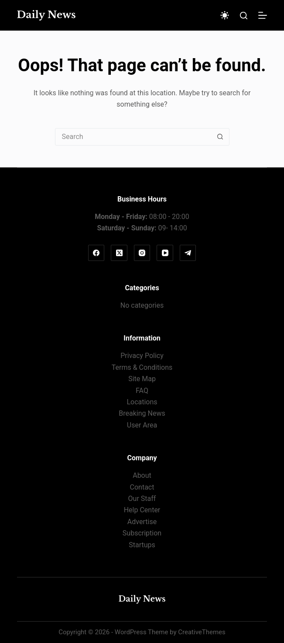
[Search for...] (133, 137)
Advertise (142, 522)
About (142, 475)
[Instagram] (142, 253)
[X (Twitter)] (119, 253)
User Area (142, 425)
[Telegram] (188, 253)
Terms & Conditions (142, 367)
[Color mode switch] (224, 15)
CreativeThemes (202, 632)
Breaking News (142, 413)
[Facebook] (96, 253)
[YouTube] (165, 253)
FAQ (142, 390)
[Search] (243, 15)
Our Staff (142, 498)
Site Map (142, 379)
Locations (142, 402)
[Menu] (262, 15)
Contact (142, 487)
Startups (142, 545)
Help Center (142, 510)
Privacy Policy (142, 355)
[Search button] (220, 137)
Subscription (142, 533)
